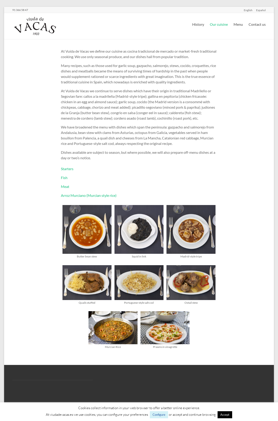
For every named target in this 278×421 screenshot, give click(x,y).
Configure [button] (159, 414)
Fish (64, 177)
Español (261, 10)
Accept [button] (224, 414)
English (248, 10)
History (198, 24)
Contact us (257, 24)
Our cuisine (219, 24)
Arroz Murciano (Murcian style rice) (89, 195)
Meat (65, 186)
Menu (238, 24)
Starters (67, 169)
